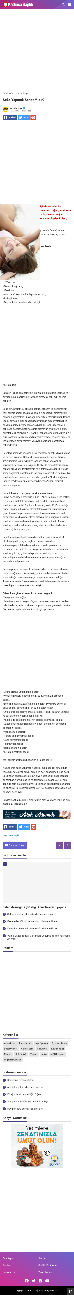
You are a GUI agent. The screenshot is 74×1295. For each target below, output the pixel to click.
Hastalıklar (42, 1048)
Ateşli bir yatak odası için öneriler (25, 1087)
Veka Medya (17, 108)
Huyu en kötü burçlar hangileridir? (25, 1108)
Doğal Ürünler (10, 1048)
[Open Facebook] (27, 1281)
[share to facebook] (10, 117)
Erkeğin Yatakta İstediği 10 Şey (24, 1094)
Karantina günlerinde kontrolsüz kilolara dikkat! (32, 928)
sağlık (44, 1054)
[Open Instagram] (40, 1281)
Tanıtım (6, 1265)
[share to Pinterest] (33, 117)
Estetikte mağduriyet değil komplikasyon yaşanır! (35, 907)
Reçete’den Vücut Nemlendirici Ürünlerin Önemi (32, 921)
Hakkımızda (9, 1272)
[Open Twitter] (33, 1281)
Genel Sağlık (27, 1048)
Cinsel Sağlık (13, 835)
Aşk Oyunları (41, 1043)
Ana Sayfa (8, 1258)
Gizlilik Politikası (47, 1265)
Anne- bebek (25, 1043)
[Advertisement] (37, 51)
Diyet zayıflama (59, 1043)
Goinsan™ (53, 1291)
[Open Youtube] (47, 1281)
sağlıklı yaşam (57, 1054)
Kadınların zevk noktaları (20, 1080)
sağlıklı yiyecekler (12, 1059)
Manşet (8, 1054)
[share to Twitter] (24, 117)
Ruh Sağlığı (21, 1054)
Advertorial (9, 1043)
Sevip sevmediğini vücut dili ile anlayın (28, 1101)
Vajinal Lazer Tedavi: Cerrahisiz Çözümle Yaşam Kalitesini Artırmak (38, 937)
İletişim (42, 1258)
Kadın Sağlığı (57, 1048)
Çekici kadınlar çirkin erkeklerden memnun (30, 914)
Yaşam (33, 1054)
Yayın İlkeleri (45, 1272)
